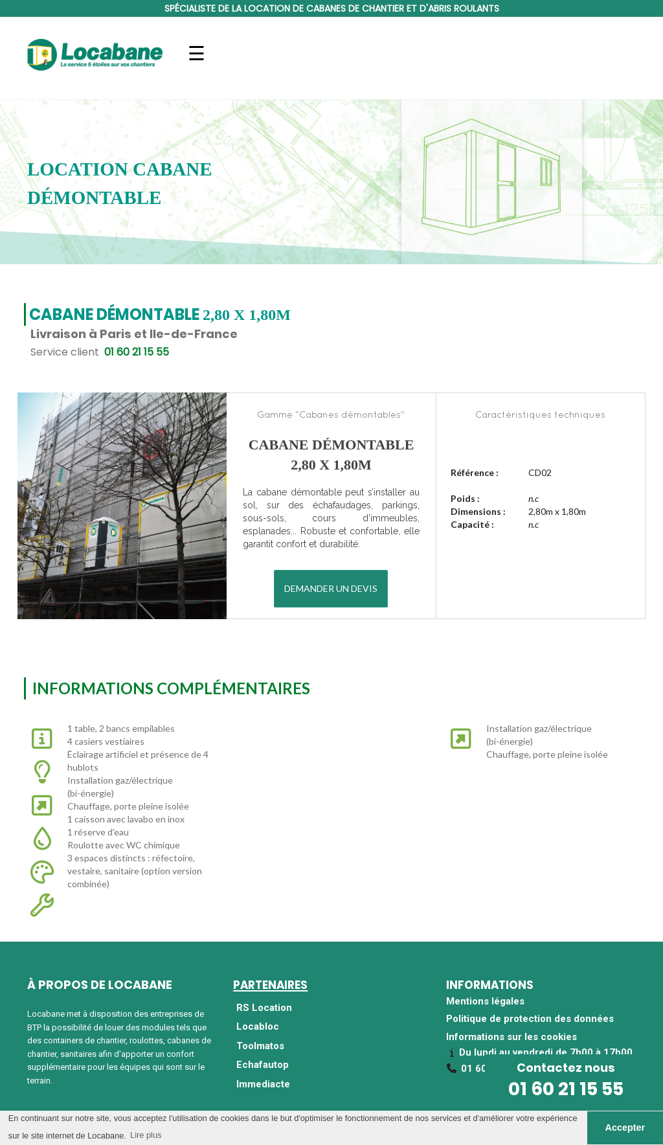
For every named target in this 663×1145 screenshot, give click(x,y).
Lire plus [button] (145, 1135)
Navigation (196, 61)
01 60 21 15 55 (566, 1089)
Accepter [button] (625, 1127)
